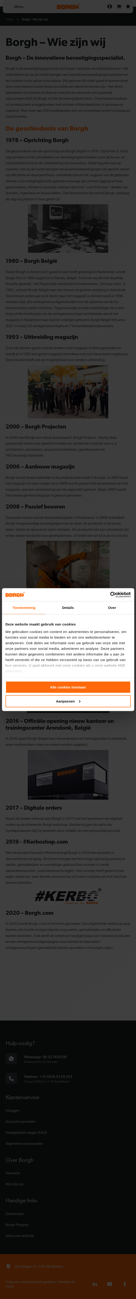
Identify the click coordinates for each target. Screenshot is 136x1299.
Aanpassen (68, 701)
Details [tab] (68, 608)
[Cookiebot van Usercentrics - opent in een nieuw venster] (110, 595)
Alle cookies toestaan (68, 687)
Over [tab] (112, 608)
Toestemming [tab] (23, 608)
